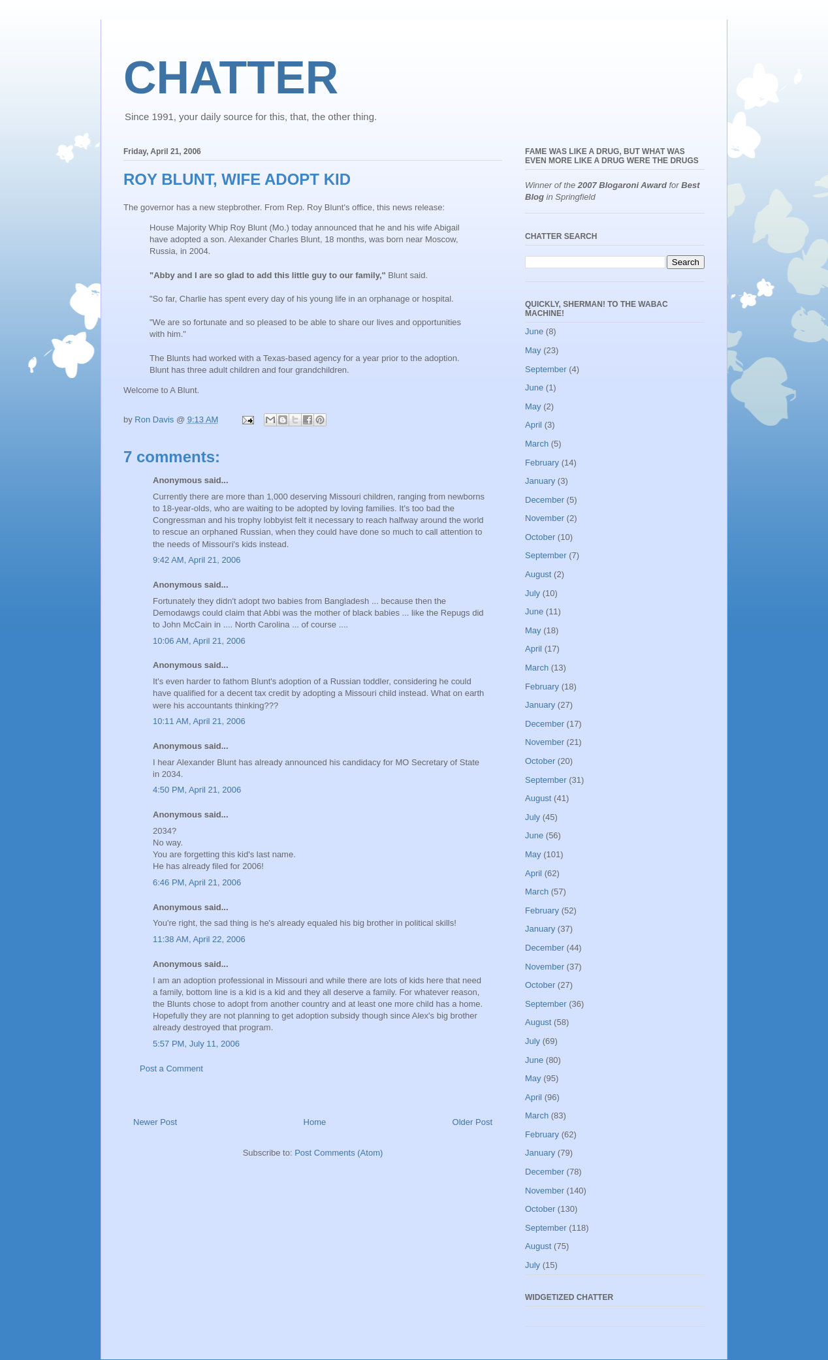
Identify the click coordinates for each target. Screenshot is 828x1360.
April (533, 425)
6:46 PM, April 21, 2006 (197, 882)
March (537, 444)
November (544, 518)
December (544, 500)
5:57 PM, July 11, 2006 (196, 1044)
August (538, 574)
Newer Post (155, 1122)
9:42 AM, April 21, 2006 (196, 560)
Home (315, 1122)
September (546, 369)
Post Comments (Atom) (339, 1153)
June (534, 331)
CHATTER (230, 77)
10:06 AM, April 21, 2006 (199, 641)
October (540, 537)
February (542, 462)
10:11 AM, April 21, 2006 (199, 721)
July (532, 593)
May (533, 350)
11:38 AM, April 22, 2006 (199, 939)
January (540, 481)
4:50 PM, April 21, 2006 (197, 790)
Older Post (472, 1122)
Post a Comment (171, 1068)
